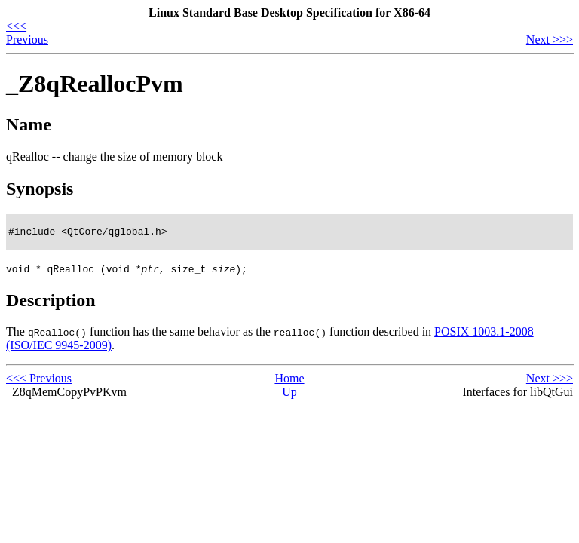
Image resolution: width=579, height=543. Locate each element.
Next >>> (549, 39)
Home (289, 380)
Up (289, 394)
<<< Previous (27, 33)
